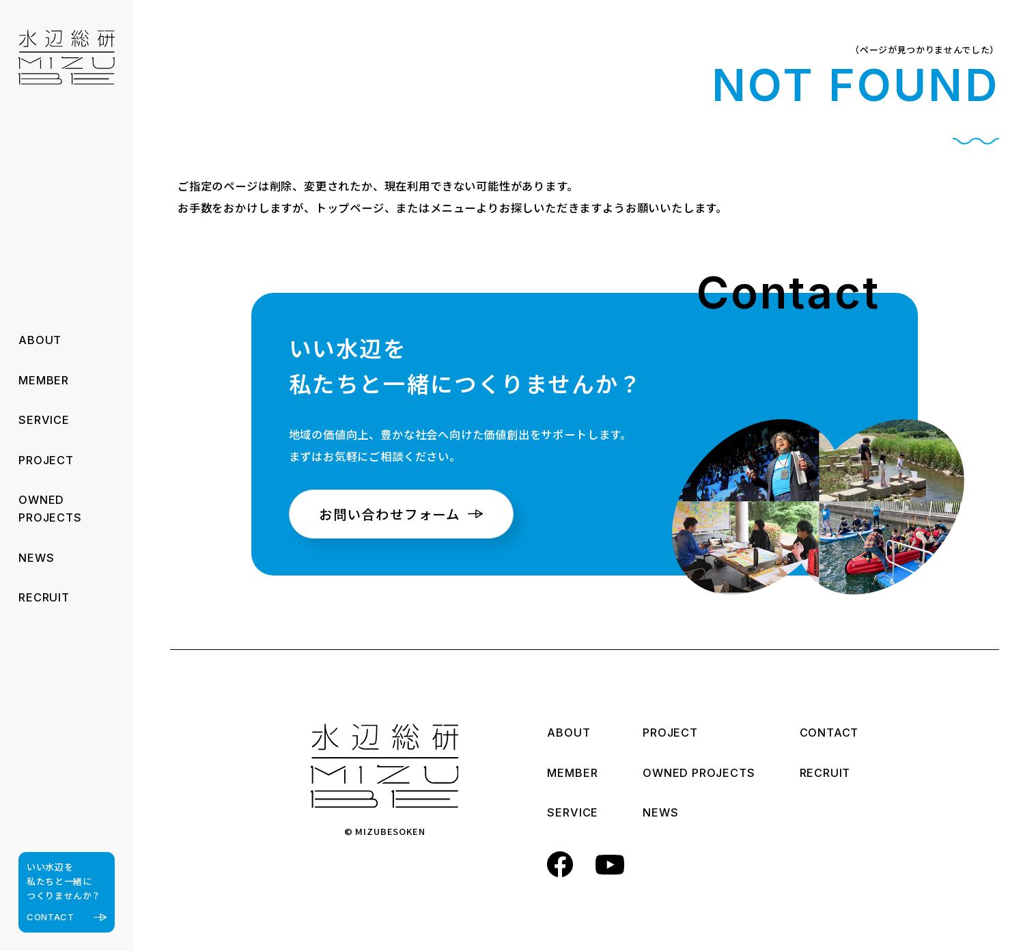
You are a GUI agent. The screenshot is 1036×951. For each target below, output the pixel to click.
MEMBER (43, 380)
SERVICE (44, 420)
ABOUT (39, 340)
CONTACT (829, 733)
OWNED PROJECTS (699, 774)
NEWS (36, 558)
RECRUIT (44, 597)
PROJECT (46, 460)
